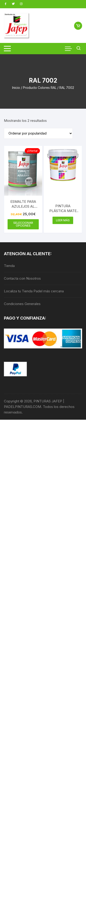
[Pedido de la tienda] (38, 133)
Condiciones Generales (22, 304)
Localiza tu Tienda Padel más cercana (34, 291)
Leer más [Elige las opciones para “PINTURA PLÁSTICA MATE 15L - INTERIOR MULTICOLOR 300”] (63, 220)
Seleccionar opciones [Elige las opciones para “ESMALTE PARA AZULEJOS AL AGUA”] (23, 224)
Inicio (16, 88)
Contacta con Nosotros (22, 278)
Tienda (9, 265)
